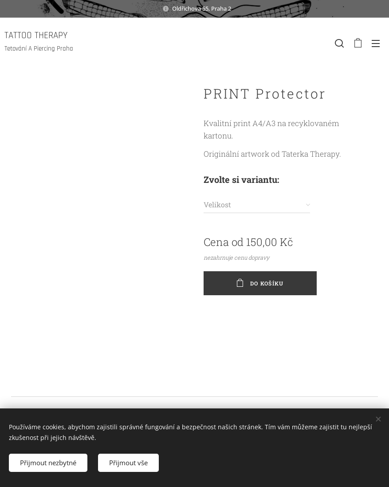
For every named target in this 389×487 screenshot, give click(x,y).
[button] (339, 43)
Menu (376, 43)
